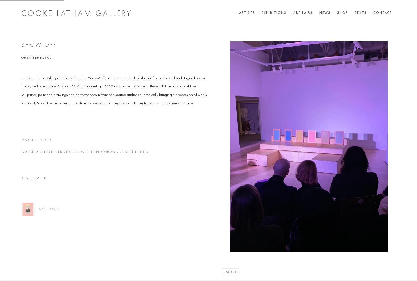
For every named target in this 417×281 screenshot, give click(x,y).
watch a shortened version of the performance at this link (85, 151)
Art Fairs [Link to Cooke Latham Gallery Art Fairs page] (303, 12)
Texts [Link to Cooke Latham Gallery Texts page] (360, 12)
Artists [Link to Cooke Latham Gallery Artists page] (247, 12)
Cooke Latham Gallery (76, 13)
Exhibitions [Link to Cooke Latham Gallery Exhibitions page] (274, 12)
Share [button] (231, 272)
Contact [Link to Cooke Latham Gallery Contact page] (382, 12)
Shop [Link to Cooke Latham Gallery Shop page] (342, 12)
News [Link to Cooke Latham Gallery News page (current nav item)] (325, 12)
